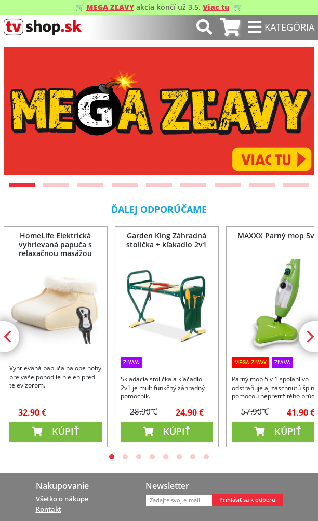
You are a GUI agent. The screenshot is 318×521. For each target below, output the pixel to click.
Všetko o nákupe (62, 498)
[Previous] (20, 111)
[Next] (297, 111)
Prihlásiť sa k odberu (247, 499)
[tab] (230, 27)
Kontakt (48, 509)
